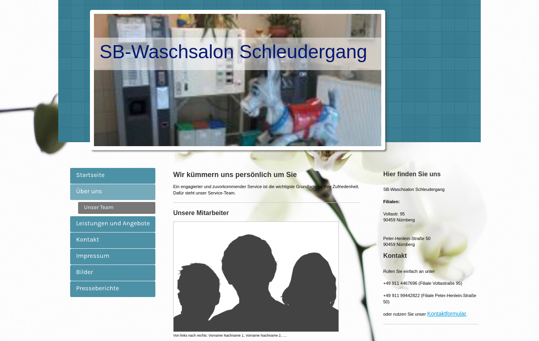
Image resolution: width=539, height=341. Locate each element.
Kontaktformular (446, 314)
